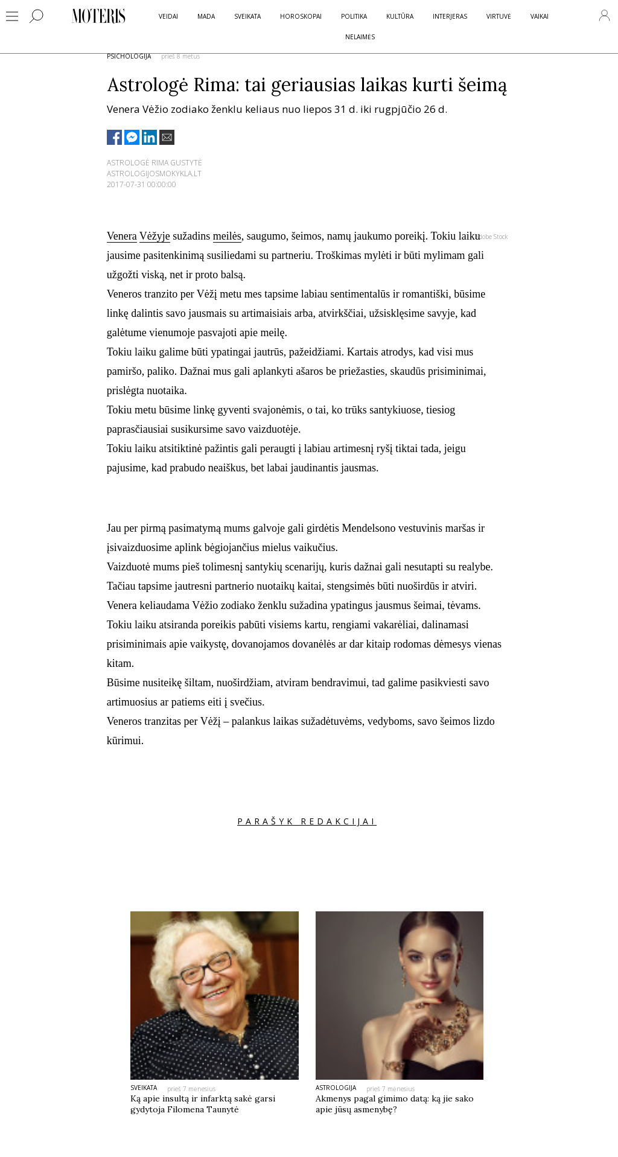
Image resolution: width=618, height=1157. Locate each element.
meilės (227, 236)
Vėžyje (154, 236)
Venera (122, 236)
